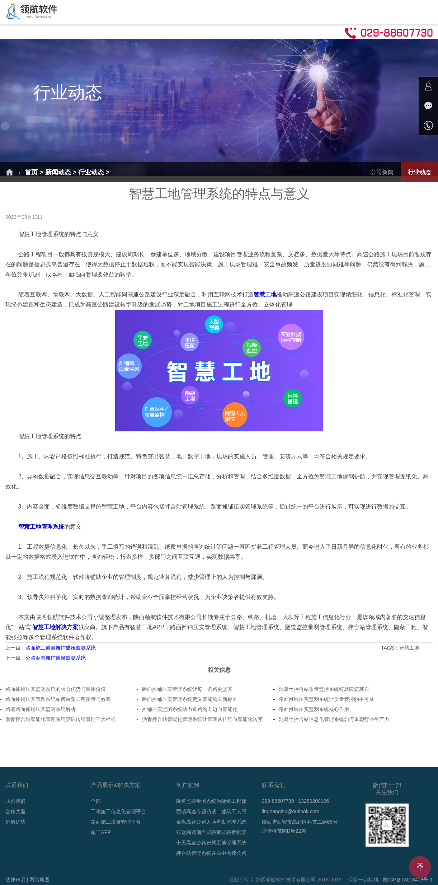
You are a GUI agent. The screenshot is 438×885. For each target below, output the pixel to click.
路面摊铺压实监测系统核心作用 (314, 709)
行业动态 (91, 172)
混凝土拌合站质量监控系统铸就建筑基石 (324, 689)
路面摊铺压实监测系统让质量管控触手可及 (326, 699)
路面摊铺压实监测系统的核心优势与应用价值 (55, 689)
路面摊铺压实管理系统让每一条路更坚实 (187, 689)
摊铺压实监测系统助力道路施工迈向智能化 (189, 709)
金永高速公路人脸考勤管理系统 (211, 822)
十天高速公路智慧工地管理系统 (211, 843)
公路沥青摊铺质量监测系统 (55, 658)
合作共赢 (329, 12)
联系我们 (15, 801)
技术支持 (288, 12)
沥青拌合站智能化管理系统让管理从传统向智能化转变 (202, 719)
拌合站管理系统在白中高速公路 (211, 853)
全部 (96, 801)
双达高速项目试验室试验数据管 (211, 832)
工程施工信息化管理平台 (118, 811)
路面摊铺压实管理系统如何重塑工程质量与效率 (58, 699)
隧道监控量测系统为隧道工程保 (211, 801)
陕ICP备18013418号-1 (407, 879)
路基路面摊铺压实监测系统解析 (40, 709)
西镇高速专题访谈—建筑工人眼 (211, 811)
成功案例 (206, 12)
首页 (89, 12)
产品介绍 (165, 12)
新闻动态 (247, 12)
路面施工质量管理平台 (116, 822)
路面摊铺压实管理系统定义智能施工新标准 (189, 699)
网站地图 (39, 879)
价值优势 (15, 822)
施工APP (101, 832)
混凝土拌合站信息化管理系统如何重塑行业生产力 (334, 719)
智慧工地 (410, 648)
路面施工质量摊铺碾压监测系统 (60, 648)
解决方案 (124, 12)
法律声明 (15, 879)
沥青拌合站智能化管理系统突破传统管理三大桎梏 (60, 719)
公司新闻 (382, 172)
